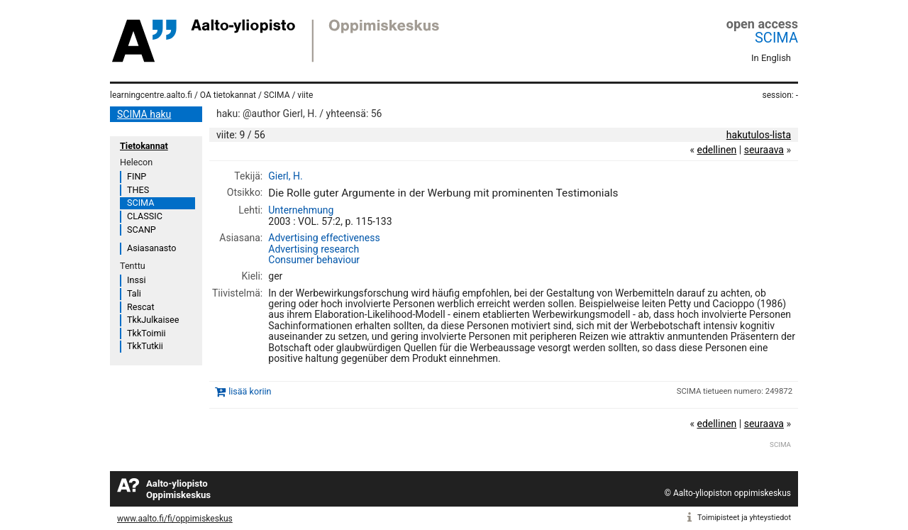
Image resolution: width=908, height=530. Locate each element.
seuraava (764, 149)
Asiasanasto (151, 248)
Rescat (141, 307)
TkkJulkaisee (153, 319)
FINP (136, 176)
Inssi (136, 280)
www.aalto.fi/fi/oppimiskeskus (175, 519)
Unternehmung (300, 210)
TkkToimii (146, 333)
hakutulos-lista (758, 134)
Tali (134, 293)
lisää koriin (249, 392)
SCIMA (776, 37)
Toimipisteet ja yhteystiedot (744, 517)
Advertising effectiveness (324, 237)
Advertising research (313, 249)
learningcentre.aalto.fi (151, 95)
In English (771, 58)
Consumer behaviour (314, 259)
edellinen (716, 149)
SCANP (141, 229)
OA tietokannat (228, 95)
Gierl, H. (285, 176)
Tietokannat (144, 145)
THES (138, 189)
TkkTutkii (145, 346)
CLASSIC (144, 216)
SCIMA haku (144, 114)
